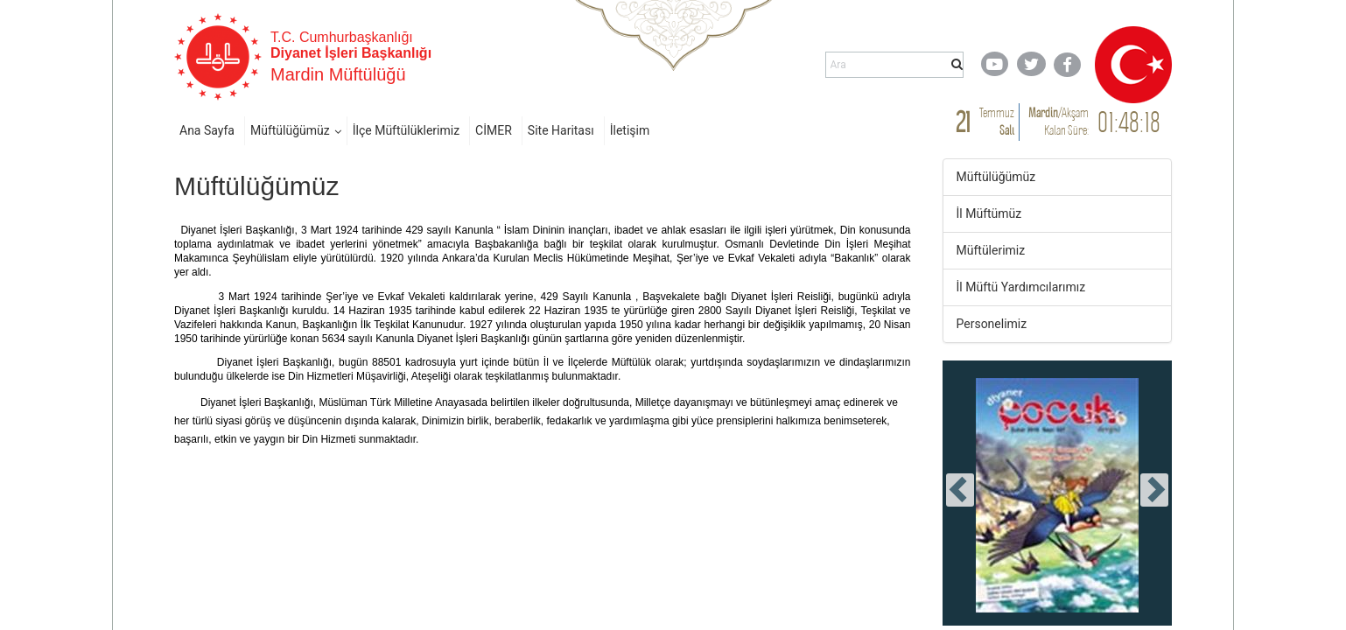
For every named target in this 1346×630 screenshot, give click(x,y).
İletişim (630, 130)
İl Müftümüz (989, 213)
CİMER (493, 130)
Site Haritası (561, 130)
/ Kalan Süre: (1058, 121)
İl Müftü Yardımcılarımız (1021, 287)
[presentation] (960, 490)
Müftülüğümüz (290, 130)
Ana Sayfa (207, 130)
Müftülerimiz (991, 250)
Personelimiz (992, 324)
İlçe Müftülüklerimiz (406, 130)
